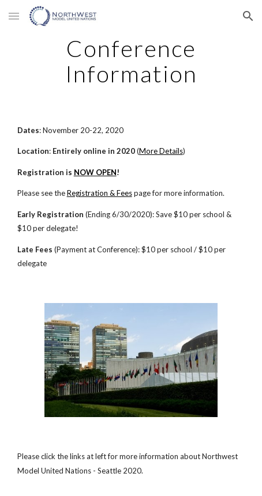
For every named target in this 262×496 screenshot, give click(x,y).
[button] (14, 16)
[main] (131, 61)
